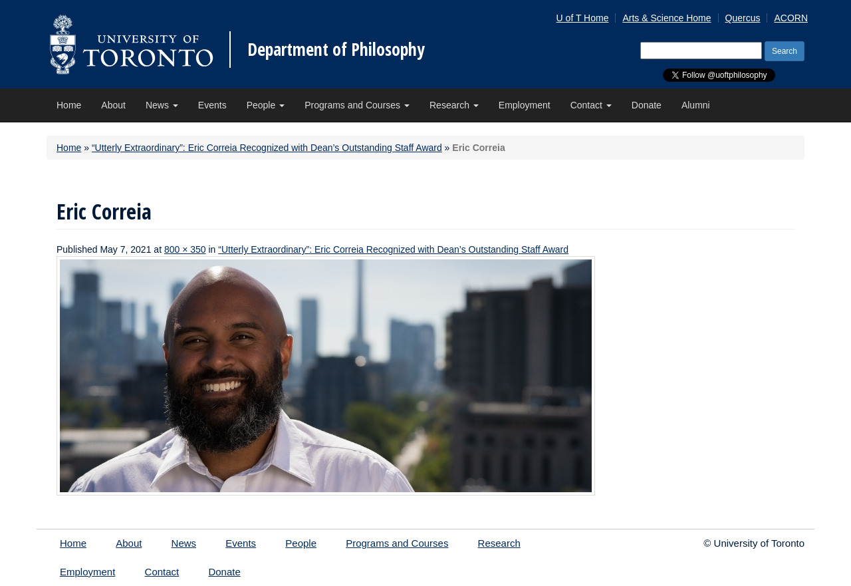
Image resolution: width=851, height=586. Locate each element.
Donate (647, 105)
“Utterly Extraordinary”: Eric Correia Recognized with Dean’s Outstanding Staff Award (267, 147)
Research (454, 105)
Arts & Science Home (666, 18)
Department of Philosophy (336, 49)
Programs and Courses (357, 105)
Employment (524, 105)
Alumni (695, 105)
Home (69, 105)
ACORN (791, 18)
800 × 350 (185, 249)
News (162, 105)
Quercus (743, 18)
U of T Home (582, 18)
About (113, 105)
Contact (591, 105)
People (266, 105)
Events (212, 105)
